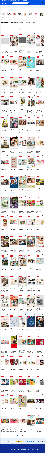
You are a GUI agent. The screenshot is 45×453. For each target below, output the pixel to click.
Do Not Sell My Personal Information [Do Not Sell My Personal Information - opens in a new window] (21, 449)
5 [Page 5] (24, 435)
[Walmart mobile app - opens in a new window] (40, 441)
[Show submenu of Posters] (27, 6)
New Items (6, 6)
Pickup (14, 6)
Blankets (36, 6)
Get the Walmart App (22, 448)
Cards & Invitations (3, 9)
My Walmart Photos (19, 0)
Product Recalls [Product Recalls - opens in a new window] (4, 448)
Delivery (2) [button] (10, 22)
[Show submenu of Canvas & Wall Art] (33, 6)
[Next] (29, 435)
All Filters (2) (4, 22)
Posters (26, 6)
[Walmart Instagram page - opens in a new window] (35, 441)
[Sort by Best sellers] (40, 24)
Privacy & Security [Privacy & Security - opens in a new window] (33, 448)
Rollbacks (3, 6)
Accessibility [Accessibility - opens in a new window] (9, 448)
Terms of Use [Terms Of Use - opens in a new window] (27, 448)
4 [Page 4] (22, 435)
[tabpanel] (3, 15)
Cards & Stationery (21, 6)
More (39, 6)
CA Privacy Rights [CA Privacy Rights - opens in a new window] (39, 448)
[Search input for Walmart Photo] (20, 3)
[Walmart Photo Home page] (6, 3)
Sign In (42, 0)
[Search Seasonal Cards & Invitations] (10, 29)
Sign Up (19, 441)
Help (31, 3)
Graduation (10, 6)
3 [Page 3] (20, 435)
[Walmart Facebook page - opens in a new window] (27, 441)
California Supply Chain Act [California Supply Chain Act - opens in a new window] (11, 449)
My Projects (14, 0)
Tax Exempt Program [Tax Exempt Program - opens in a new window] (14, 448)
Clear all (38, 22)
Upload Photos (25, 0)
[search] (20, 29)
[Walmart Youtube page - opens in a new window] (33, 441)
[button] (5, 33)
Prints (17, 6)
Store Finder (11, 0)
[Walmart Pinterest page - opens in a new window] (31, 441)
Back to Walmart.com (5, 0)
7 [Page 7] (27, 435)
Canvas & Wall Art (31, 6)
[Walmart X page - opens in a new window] (29, 441)
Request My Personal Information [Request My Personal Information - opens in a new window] (33, 449)
